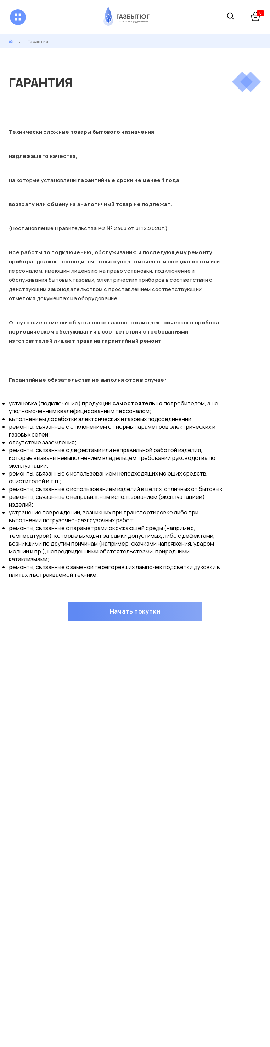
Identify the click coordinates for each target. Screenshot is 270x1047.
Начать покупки (135, 611)
